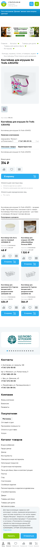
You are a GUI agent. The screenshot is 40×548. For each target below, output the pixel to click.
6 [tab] (17, 350)
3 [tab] (11, 350)
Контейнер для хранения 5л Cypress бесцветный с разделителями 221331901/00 (29, 289)
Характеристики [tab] (25, 147)
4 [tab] (13, 350)
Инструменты (6, 456)
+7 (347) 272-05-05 (14, 2)
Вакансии (5, 404)
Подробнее (7, 530)
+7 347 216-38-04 (8, 388)
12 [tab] (30, 350)
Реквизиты (5, 407)
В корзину (20, 176)
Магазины (7, 419)
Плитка (4, 474)
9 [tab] (24, 350)
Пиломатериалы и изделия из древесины (17, 488)
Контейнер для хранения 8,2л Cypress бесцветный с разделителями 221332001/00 (9, 289)
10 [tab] (26, 350)
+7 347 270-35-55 (8, 368)
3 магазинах (28, 247)
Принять (11, 536)
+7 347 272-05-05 (8, 381)
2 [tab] (9, 350)
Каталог (14, 43)
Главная (4, 43)
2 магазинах (8, 245)
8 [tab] (22, 350)
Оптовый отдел (7, 422)
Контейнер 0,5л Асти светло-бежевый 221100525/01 (9, 240)
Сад (2, 477)
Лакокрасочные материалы (12, 459)
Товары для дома (30, 43)
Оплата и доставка (9, 430)
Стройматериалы (8, 492)
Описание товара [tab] (8, 147)
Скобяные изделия (8, 485)
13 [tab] (32, 350)
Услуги (3, 433)
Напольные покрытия (9, 463)
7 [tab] (20, 350)
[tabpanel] (20, 340)
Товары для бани (8, 499)
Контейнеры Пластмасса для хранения (20, 56)
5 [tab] (15, 350)
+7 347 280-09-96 (24, 141)
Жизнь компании (7, 400)
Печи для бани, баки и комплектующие (17, 470)
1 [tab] (7, 350)
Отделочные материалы (11, 467)
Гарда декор (6, 449)
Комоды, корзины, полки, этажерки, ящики (20, 54)
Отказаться (29, 536)
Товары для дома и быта (15, 46)
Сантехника (6, 481)
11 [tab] (28, 350)
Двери (3, 495)
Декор (3, 452)
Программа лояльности (10, 426)
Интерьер (9, 49)
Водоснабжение (7, 445)
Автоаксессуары (8, 506)
